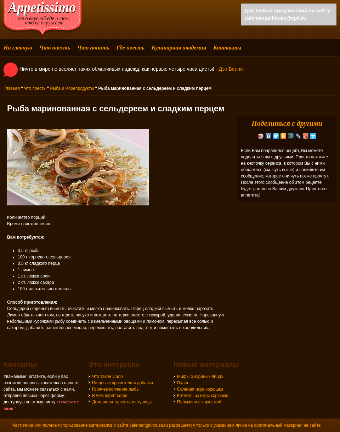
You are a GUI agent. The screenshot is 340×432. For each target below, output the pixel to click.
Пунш (182, 382)
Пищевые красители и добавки (122, 382)
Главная (12, 88)
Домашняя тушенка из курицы (122, 401)
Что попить (93, 48)
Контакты (227, 48)
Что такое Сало (107, 376)
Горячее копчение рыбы (116, 389)
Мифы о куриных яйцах (200, 376)
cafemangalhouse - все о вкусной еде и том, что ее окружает (42, 18)
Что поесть (54, 48)
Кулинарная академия (179, 48)
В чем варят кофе (109, 395)
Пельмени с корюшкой (199, 401)
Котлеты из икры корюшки (202, 395)
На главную (18, 48)
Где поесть (130, 48)
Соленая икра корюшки (200, 389)
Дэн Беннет (232, 69)
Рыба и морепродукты (72, 88)
